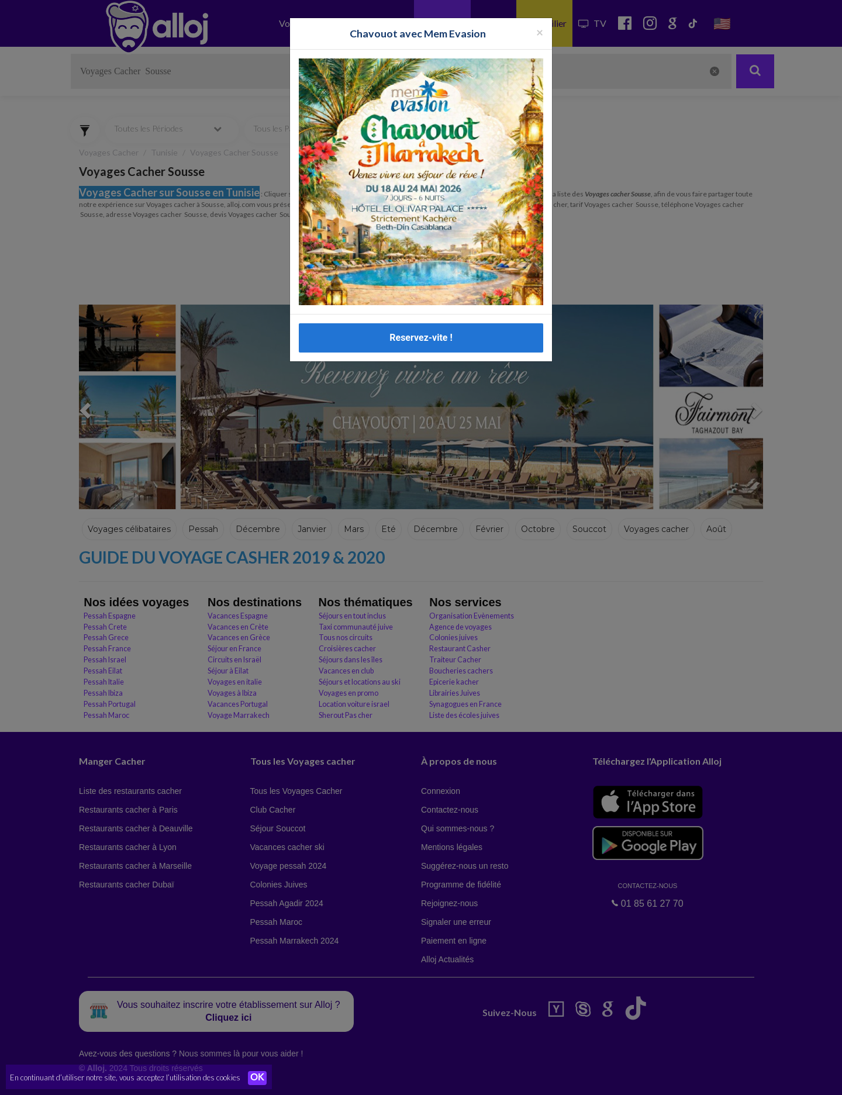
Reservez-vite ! (421, 335)
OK (257, 1078)
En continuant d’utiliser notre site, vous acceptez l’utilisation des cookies (125, 1077)
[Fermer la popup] (539, 30)
